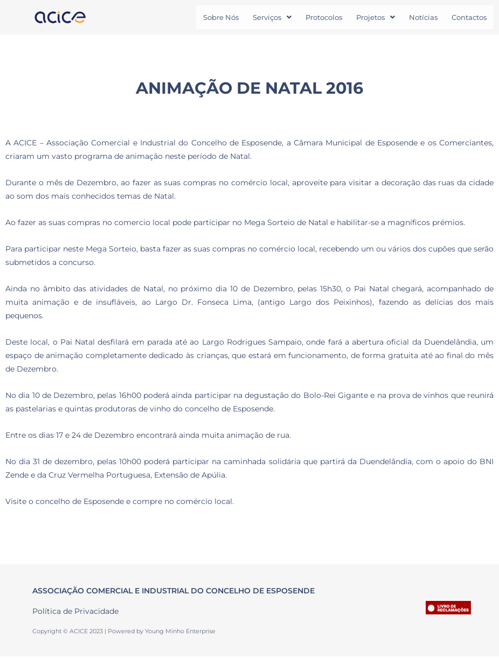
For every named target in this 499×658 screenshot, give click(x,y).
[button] (272, 18)
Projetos (375, 17)
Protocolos (324, 17)
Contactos (469, 17)
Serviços (272, 17)
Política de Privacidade (75, 613)
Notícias (423, 17)
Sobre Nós (221, 17)
